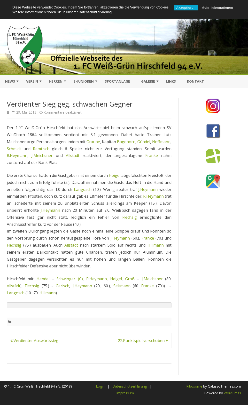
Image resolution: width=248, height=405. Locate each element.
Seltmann (122, 285)
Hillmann (155, 245)
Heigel (114, 175)
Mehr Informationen (217, 7)
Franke (151, 155)
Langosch (83, 189)
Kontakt (195, 81)
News (10, 81)
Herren (55, 81)
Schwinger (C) (69, 278)
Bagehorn (126, 141)
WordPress (232, 393)
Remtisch (41, 148)
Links (171, 81)
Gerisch (62, 285)
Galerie (148, 81)
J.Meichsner (42, 155)
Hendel (43, 278)
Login (100, 386)
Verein (32, 81)
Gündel (143, 141)
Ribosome (194, 386)
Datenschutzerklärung (129, 386)
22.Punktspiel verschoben (143, 340)
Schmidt (14, 148)
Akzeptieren (186, 7)
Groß (130, 278)
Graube (93, 141)
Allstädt (72, 155)
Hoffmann (161, 141)
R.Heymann (17, 155)
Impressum (125, 393)
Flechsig (129, 217)
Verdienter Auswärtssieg (34, 340)
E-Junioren (84, 81)
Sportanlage (117, 81)
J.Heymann (148, 189)
